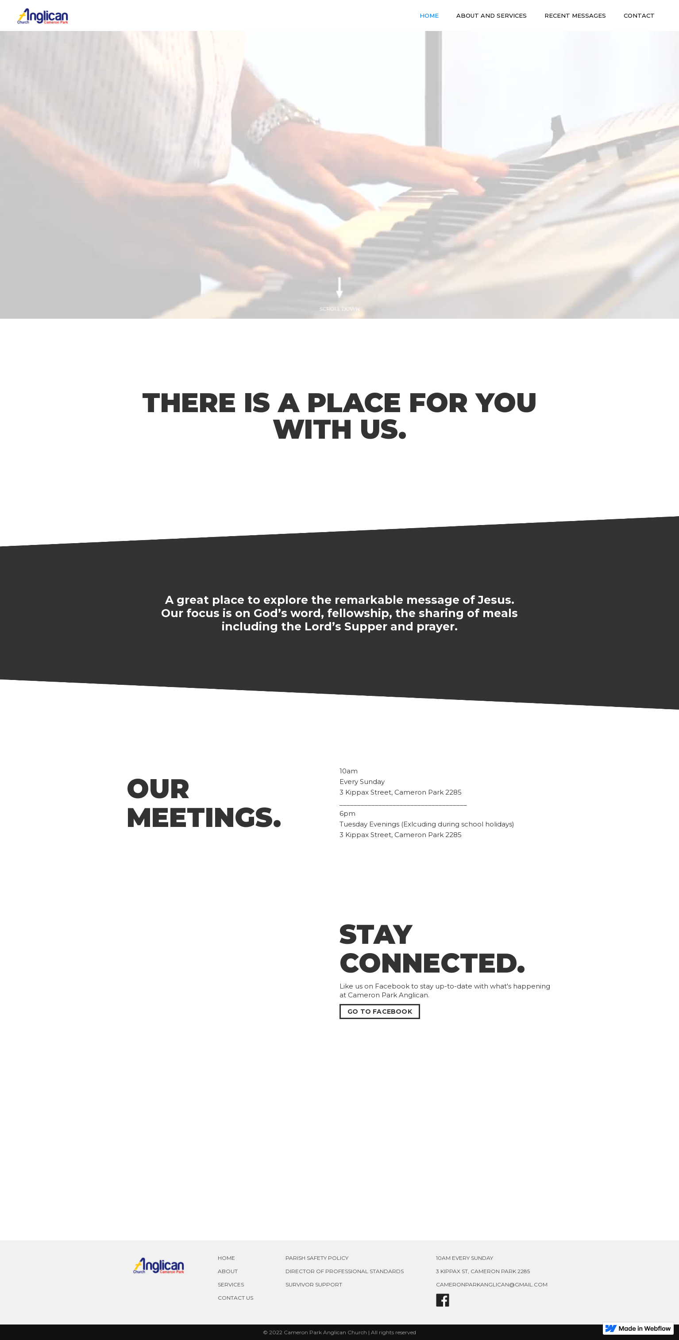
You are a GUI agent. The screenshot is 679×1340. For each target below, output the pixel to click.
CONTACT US (235, 1297)
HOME (429, 15)
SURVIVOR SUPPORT (313, 1284)
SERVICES (231, 1284)
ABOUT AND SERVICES (491, 15)
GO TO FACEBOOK (379, 1012)
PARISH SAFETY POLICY (316, 1258)
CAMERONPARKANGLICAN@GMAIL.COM (492, 1284)
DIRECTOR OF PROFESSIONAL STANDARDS (344, 1271)
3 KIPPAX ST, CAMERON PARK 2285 (483, 1271)
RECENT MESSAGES (575, 15)
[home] (42, 15)
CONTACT (639, 15)
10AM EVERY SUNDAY (464, 1258)
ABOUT (228, 1271)
